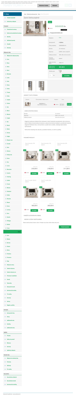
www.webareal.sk (16, 394)
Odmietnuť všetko (43, 5)
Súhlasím (54, 5)
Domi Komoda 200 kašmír (62, 144)
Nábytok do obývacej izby (32, 14)
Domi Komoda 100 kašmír (30, 144)
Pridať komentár (65, 227)
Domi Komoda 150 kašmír (46, 144)
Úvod (25, 14)
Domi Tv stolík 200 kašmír (46, 181)
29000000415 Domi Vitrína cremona (42, 104)
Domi (39, 14)
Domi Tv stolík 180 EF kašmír (30, 181)
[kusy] (51, 75)
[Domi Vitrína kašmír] (34, 21)
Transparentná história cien (55, 33)
